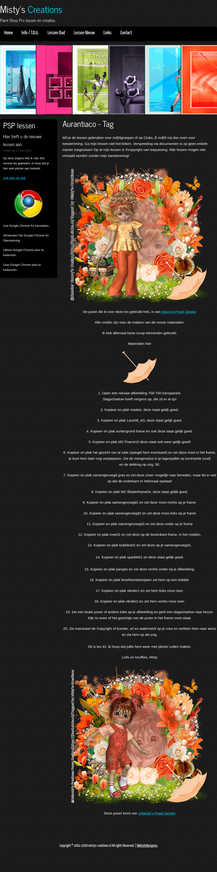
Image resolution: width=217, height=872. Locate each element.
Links (109, 33)
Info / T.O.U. (30, 33)
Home (8, 33)
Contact (126, 33)
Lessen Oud (58, 33)
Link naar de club (14, 178)
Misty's (31, 9)
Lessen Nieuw (86, 33)
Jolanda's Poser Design (156, 813)
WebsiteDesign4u (147, 846)
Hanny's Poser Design (178, 312)
